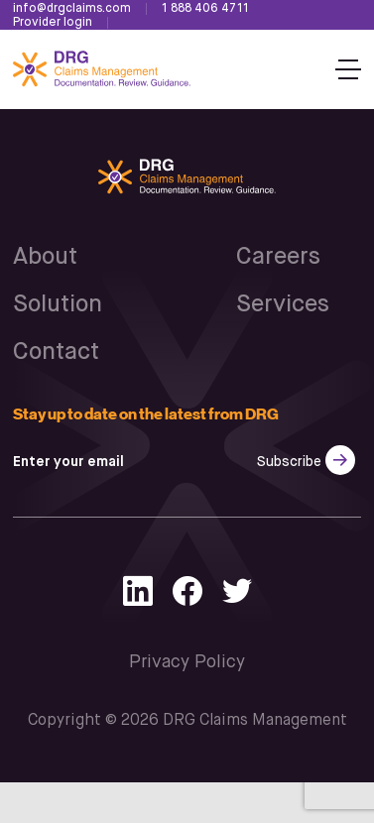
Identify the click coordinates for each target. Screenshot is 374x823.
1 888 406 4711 (205, 9)
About (45, 257)
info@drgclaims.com (72, 9)
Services (282, 304)
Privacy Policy (187, 662)
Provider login (52, 23)
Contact (56, 352)
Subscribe (289, 462)
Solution (57, 304)
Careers (278, 257)
